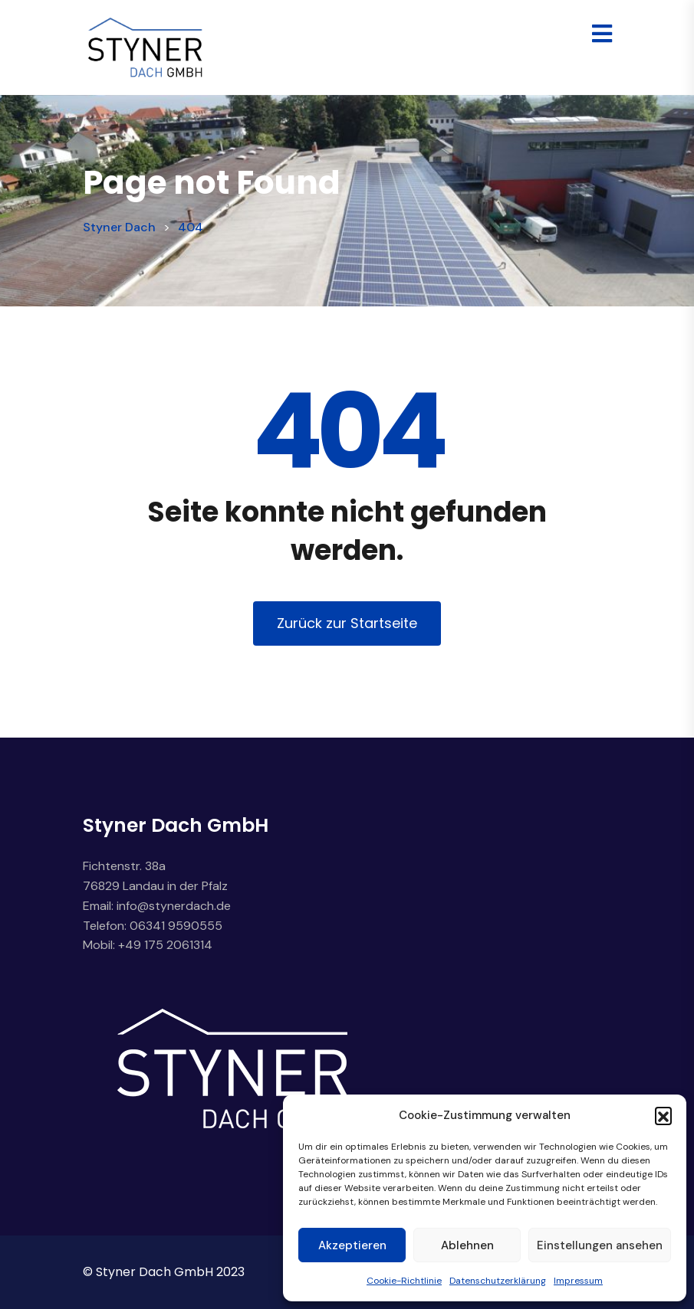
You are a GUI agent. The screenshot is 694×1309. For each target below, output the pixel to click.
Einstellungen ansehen (600, 1245)
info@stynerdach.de (174, 906)
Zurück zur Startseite (347, 623)
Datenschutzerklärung (497, 1281)
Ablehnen (467, 1245)
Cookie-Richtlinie (404, 1281)
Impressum (578, 1281)
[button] (663, 1115)
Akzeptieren (352, 1245)
